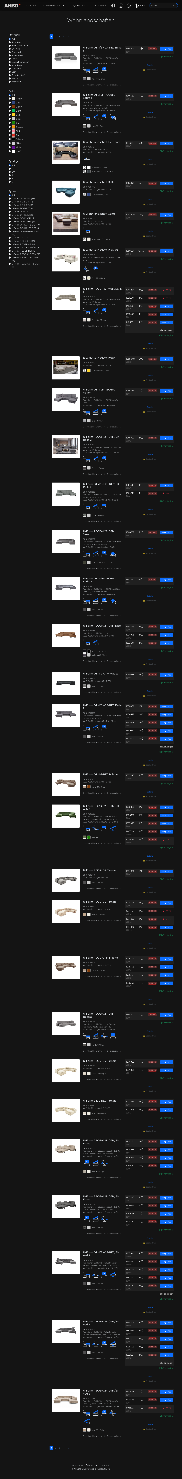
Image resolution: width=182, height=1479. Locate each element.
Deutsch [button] (99, 5)
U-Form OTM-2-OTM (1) (23, 218)
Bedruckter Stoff (20, 45)
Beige (17, 98)
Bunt (16, 110)
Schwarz (18, 139)
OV (13, 172)
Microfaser (17, 65)
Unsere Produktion (52, 5)
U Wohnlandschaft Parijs (99, 357)
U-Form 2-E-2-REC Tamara (100, 1100)
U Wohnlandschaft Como (99, 213)
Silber (17, 143)
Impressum (77, 1465)
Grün (16, 122)
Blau (16, 102)
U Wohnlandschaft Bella (98, 182)
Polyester (16, 68)
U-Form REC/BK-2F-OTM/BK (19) (26, 259)
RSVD (167, 290)
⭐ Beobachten (149, 70)
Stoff (14, 72)
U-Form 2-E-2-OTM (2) (22, 205)
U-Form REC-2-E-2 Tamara (100, 870)
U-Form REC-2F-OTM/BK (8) (25, 247)
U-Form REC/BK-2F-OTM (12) (26, 254)
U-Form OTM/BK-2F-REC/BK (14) (26, 233)
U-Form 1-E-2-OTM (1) (22, 202)
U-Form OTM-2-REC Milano (100, 774)
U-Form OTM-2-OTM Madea (101, 673)
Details (150, 65)
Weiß (16, 151)
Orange (17, 127)
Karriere (106, 1465)
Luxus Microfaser (20, 62)
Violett (17, 147)
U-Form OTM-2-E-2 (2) (22, 215)
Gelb (16, 114)
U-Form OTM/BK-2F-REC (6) (25, 228)
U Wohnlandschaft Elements (101, 142)
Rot (16, 135)
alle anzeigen (166, 330)
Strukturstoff (18, 75)
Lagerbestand (79, 5)
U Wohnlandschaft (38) (23, 198)
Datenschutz (92, 1465)
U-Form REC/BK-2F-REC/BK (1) (25, 265)
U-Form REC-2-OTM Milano (100, 957)
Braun (17, 106)
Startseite (31, 5)
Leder (14, 58)
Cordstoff (16, 52)
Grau (16, 118)
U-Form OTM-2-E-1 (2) (22, 211)
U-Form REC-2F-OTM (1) (23, 244)
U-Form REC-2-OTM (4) (23, 241)
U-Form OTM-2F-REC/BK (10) (26, 225)
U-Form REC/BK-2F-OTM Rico (102, 625)
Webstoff (16, 82)
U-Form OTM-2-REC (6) (23, 221)
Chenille (16, 49)
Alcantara (16, 42)
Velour (15, 78)
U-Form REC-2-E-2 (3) (22, 238)
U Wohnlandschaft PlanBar (100, 249)
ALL (13, 39)
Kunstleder (17, 55)
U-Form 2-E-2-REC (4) (22, 208)
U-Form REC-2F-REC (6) (24, 251)
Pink (16, 131)
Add (166, 49)
